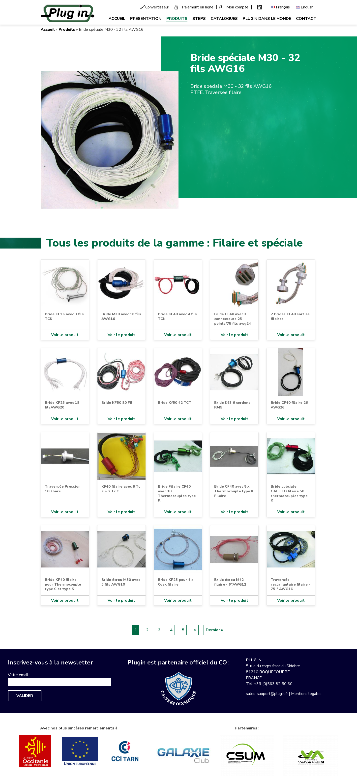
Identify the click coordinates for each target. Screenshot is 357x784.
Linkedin (259, 7)
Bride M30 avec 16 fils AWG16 (121, 316)
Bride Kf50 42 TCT (174, 402)
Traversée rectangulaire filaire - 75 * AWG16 (290, 584)
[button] (109, 139)
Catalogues (224, 18)
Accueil (117, 18)
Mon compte (237, 7)
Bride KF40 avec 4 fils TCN (177, 316)
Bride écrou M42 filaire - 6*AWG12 (230, 582)
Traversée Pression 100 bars (63, 489)
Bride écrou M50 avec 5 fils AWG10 (120, 582)
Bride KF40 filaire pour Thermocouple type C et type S (63, 584)
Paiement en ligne (197, 7)
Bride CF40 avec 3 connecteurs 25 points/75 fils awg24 (232, 319)
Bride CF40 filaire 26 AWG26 (289, 405)
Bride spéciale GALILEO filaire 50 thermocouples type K (289, 493)
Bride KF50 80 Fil (116, 402)
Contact (306, 18)
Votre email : (19, 675)
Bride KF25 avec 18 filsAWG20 (62, 405)
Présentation (145, 18)
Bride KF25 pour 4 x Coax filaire (175, 582)
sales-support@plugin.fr (267, 693)
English (307, 7)
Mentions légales (306, 693)
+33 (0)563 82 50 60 (273, 684)
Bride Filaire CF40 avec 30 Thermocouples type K (177, 493)
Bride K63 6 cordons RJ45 (232, 405)
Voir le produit (65, 335)
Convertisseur (157, 7)
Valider (24, 695)
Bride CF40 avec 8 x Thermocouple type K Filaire (234, 491)
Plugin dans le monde (267, 18)
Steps (199, 18)
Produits (176, 18)
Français (283, 7)
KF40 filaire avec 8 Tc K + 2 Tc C (120, 489)
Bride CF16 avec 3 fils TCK (64, 316)
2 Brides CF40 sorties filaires (290, 316)
